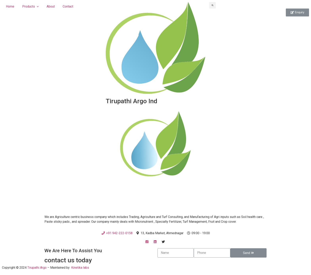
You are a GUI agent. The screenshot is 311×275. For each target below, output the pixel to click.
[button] (297, 12)
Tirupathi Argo (37, 267)
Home (10, 6)
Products (30, 7)
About (51, 6)
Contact (68, 6)
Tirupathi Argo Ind (131, 101)
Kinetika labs (80, 267)
